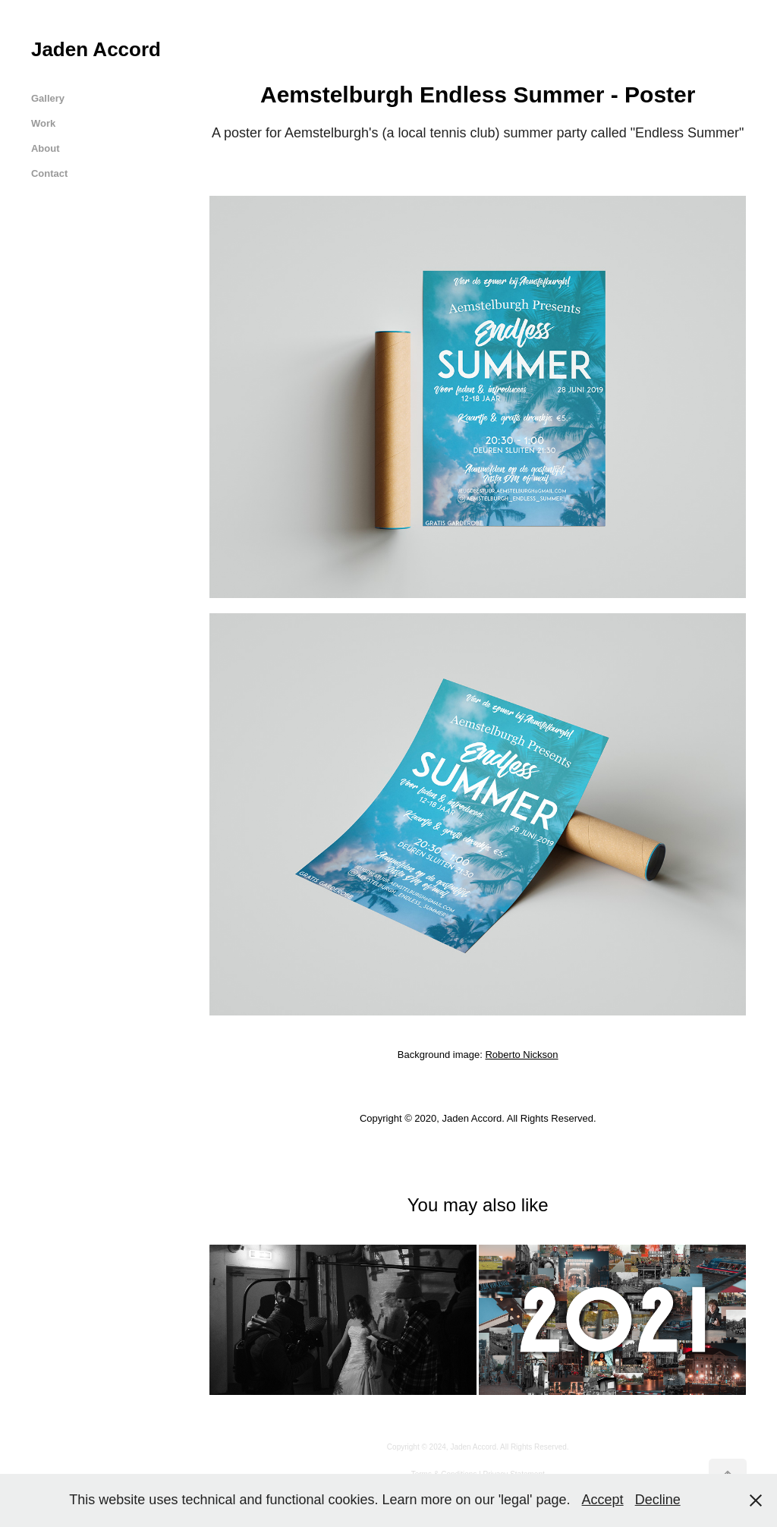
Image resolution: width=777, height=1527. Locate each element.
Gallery (47, 98)
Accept (603, 1499)
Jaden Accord (96, 49)
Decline (658, 1499)
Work (43, 123)
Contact (49, 173)
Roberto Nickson (521, 1054)
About (45, 148)
